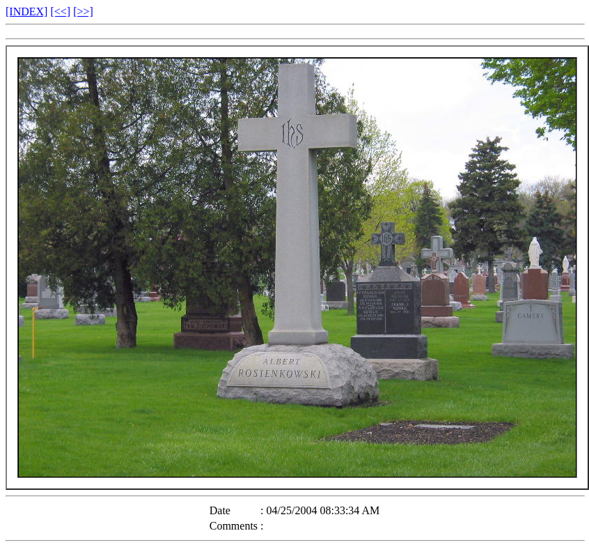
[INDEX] (26, 11)
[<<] (60, 11)
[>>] (83, 11)
